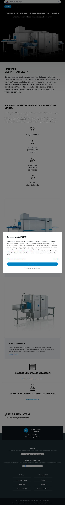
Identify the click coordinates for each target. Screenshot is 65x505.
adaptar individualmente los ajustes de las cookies (20, 251)
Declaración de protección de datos (16, 259)
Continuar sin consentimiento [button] (32, 268)
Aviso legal (55, 259)
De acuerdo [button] (31, 264)
